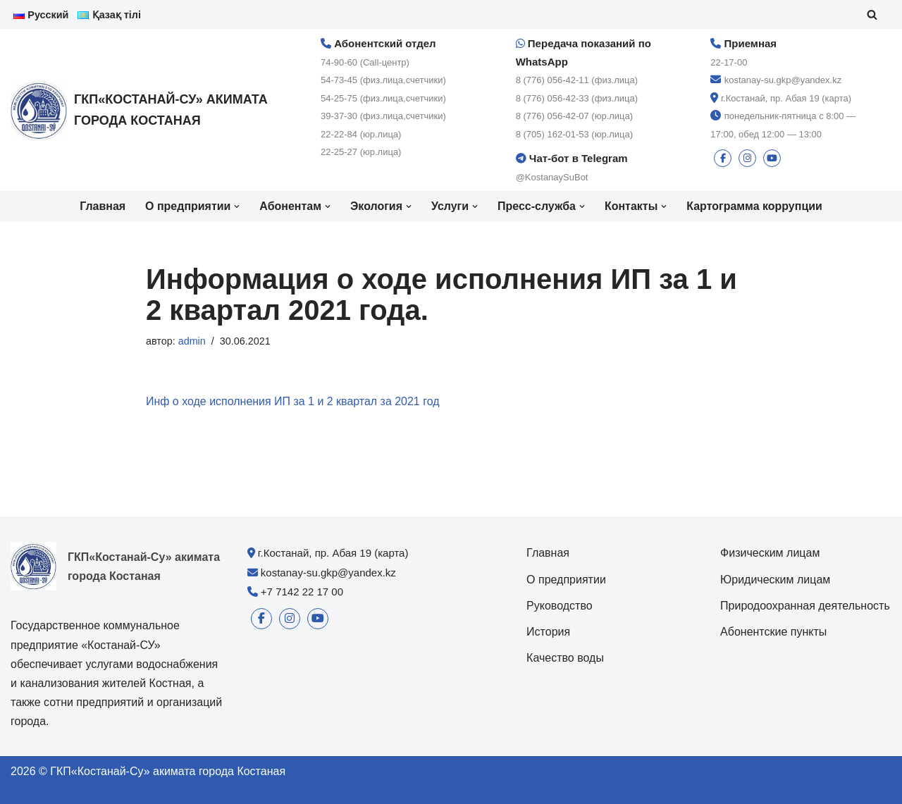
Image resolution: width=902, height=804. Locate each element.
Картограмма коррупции (755, 207)
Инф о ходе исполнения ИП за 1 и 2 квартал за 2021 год (293, 402)
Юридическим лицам (775, 580)
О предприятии (566, 580)
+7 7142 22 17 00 (302, 592)
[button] (237, 206)
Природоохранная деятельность (805, 606)
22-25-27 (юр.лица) (361, 152)
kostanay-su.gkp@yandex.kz (782, 80)
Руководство (559, 606)
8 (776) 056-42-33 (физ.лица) (577, 98)
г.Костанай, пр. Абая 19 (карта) (786, 98)
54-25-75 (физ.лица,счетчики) (383, 98)
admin (192, 341)
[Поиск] (872, 14)
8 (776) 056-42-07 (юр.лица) (574, 116)
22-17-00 (728, 62)
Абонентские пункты (773, 632)
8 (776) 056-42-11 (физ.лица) (577, 80)
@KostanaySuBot (552, 177)
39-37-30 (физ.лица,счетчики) (383, 116)
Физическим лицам (770, 553)
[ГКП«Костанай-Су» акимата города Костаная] (148, 110)
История (548, 632)
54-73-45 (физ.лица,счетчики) (383, 80)
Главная (102, 207)
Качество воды (565, 658)
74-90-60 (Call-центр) (365, 62)
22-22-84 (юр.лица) (361, 134)
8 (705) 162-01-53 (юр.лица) (574, 134)
